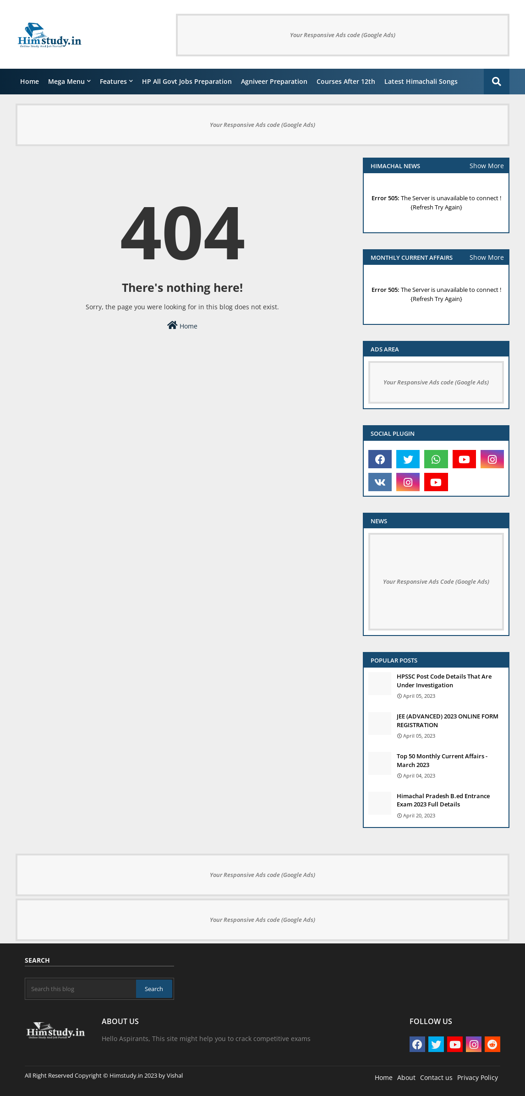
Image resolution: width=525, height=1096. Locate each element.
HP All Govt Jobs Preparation (187, 81)
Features (113, 81)
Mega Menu (66, 81)
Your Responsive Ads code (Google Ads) (342, 35)
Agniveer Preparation (274, 81)
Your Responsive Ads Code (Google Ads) (436, 581)
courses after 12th (346, 81)
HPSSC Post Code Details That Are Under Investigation (444, 680)
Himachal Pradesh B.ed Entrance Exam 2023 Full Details (443, 800)
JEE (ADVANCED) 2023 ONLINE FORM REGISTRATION (447, 720)
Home (29, 81)
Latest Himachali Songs (421, 81)
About (406, 1077)
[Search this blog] (81, 989)
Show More (487, 165)
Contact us (436, 1077)
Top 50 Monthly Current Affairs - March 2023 (442, 760)
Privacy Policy (477, 1077)
